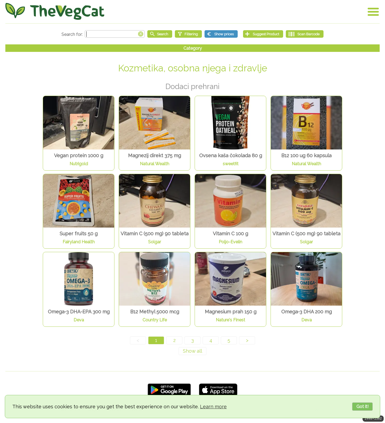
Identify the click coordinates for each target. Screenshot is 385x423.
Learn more (213, 406)
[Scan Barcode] (305, 34)
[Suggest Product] (263, 34)
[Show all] (192, 351)
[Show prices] (221, 34)
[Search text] (115, 34)
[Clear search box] (140, 33)
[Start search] (159, 34)
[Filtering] (188, 34)
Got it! (362, 406)
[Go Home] (54, 11)
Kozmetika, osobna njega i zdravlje (192, 68)
